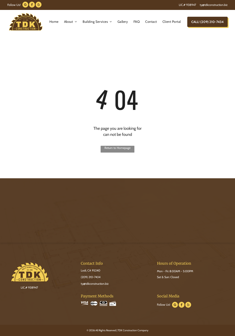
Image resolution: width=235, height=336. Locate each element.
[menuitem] (54, 21)
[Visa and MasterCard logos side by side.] (89, 303)
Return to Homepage (117, 148)
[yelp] (38, 5)
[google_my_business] (25, 5)
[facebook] (32, 5)
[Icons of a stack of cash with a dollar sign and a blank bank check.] (107, 303)
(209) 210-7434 (90, 277)
